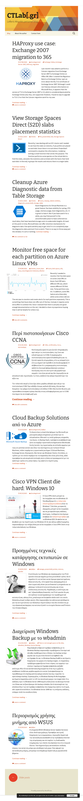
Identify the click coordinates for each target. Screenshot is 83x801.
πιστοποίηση (22, 347)
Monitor (42, 271)
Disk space (55, 268)
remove (60, 569)
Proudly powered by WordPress (41, 791)
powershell (46, 137)
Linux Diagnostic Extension (30, 271)
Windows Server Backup (32, 645)
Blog (8, 33)
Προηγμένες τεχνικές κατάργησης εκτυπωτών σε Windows (40, 557)
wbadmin (21, 645)
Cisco (59, 345)
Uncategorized (35, 62)
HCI (41, 137)
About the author (21, 33)
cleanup (46, 201)
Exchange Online (49, 62)
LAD (61, 268)
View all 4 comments (20, 320)
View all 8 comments (20, 404)
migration (36, 64)
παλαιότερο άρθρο (59, 517)
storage (36, 203)
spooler (20, 571)
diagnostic (21, 203)
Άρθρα (43, 430)
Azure (41, 201)
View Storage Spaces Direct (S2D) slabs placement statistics (36, 125)
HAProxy (29, 64)
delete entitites (55, 201)
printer (55, 569)
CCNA (46, 345)
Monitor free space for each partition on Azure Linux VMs (40, 257)
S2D (51, 137)
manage (41, 569)
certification (52, 345)
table (41, 203)
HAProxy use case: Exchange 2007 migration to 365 (34, 50)
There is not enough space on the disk (51, 643)
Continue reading (19, 102)
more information (59, 795)
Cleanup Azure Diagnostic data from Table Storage (37, 189)
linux (42, 268)
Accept (72, 795)
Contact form (35, 33)
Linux (19, 271)
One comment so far (20, 237)
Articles (33, 137)
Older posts (19, 777)
